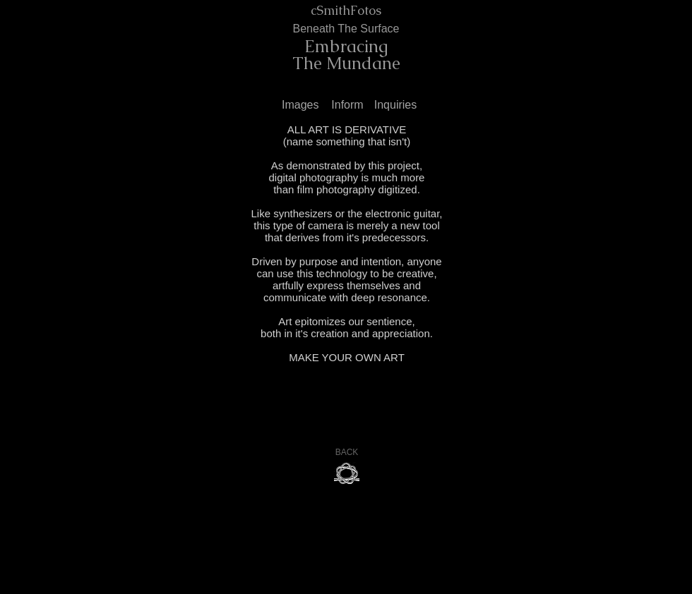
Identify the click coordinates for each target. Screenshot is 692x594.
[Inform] (347, 106)
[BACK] (346, 453)
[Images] (302, 106)
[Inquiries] (395, 106)
